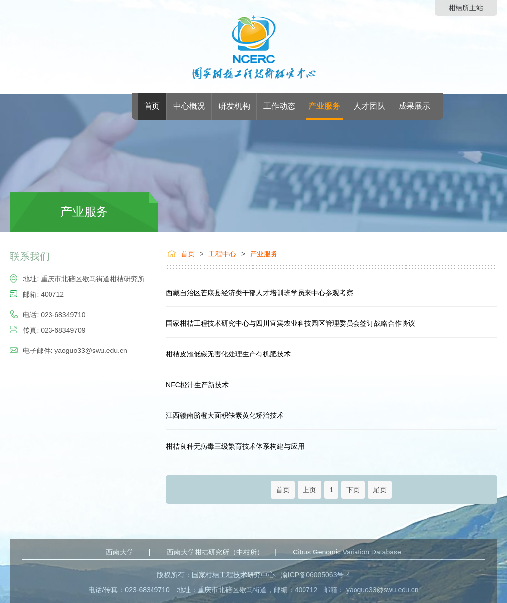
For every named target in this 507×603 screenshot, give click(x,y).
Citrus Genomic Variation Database (347, 552)
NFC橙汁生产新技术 (197, 385)
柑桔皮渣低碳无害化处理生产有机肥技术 (228, 354)
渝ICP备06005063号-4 (315, 575)
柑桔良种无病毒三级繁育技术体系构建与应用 (235, 446)
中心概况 (189, 106)
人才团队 (369, 106)
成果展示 (414, 106)
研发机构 (234, 106)
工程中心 (222, 254)
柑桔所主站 (466, 8)
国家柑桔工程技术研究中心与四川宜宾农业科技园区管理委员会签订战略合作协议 (290, 323)
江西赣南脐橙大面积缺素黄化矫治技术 (225, 415)
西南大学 (120, 552)
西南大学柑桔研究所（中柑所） (215, 552)
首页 (152, 106)
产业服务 (324, 106)
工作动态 (279, 106)
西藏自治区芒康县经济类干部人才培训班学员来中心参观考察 (259, 293)
